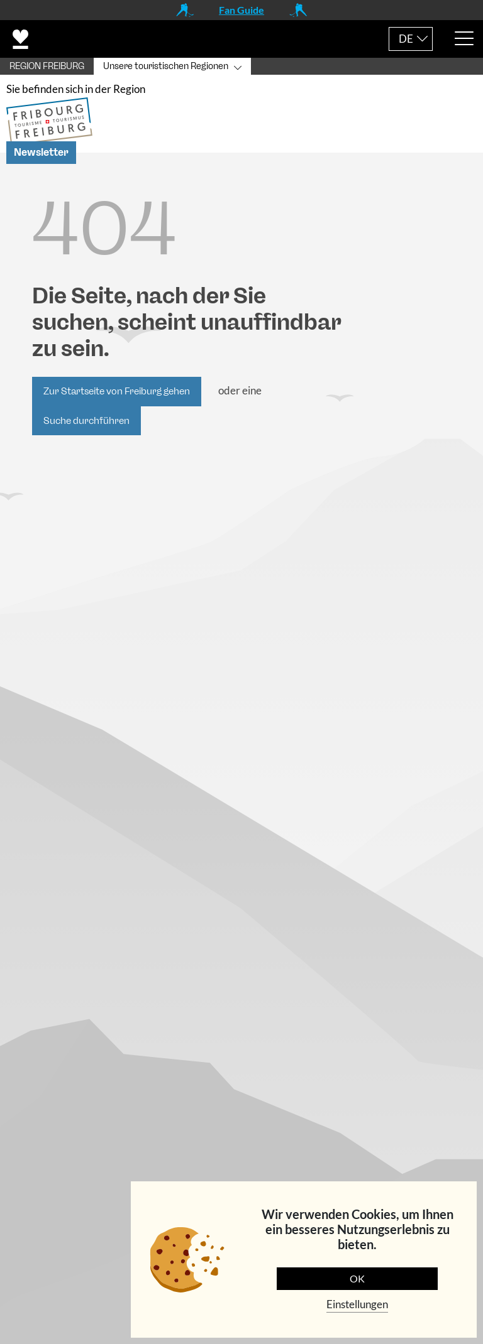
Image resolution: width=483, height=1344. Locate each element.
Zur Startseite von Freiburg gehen (116, 393)
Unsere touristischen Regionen (165, 66)
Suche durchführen (86, 422)
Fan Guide (241, 10)
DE (406, 38)
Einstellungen (357, 1304)
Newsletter (41, 155)
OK (357, 1278)
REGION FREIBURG (46, 66)
